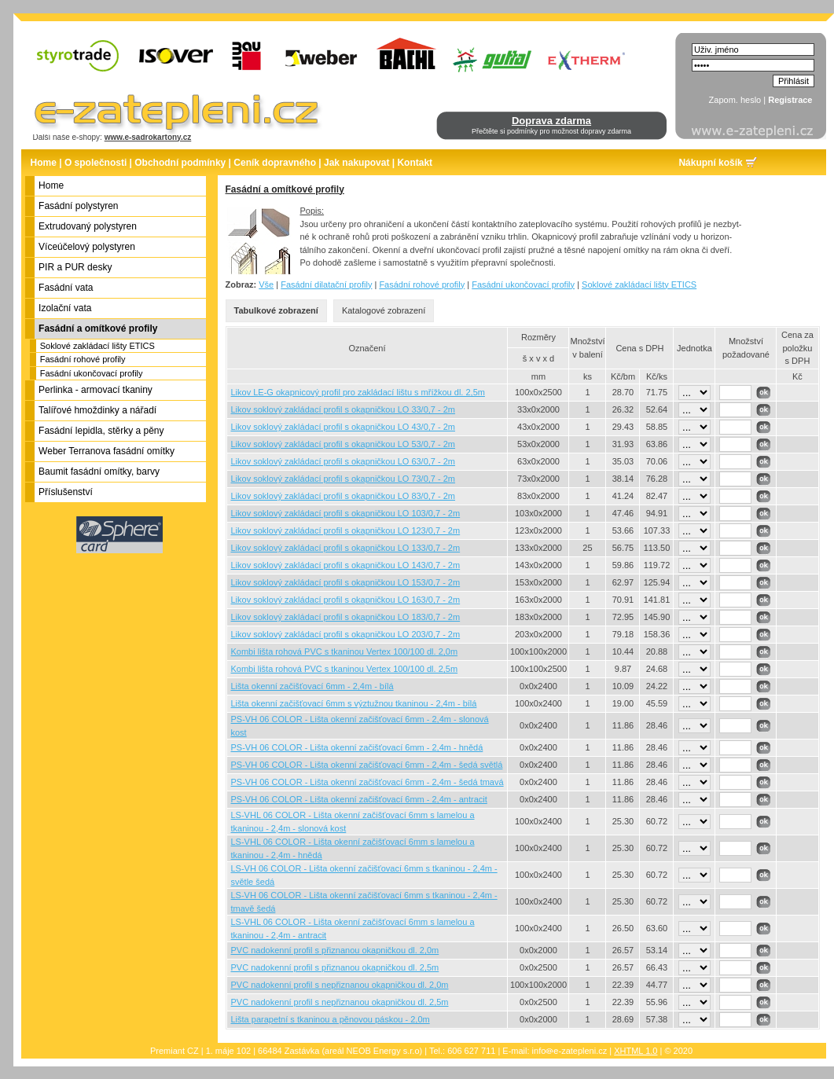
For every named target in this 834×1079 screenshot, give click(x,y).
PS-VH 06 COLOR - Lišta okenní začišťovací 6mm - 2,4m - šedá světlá (367, 764)
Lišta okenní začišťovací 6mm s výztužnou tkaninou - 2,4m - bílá (354, 703)
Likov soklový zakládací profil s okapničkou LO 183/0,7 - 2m (346, 617)
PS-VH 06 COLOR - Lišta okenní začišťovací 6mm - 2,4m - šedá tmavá (367, 782)
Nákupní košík (710, 162)
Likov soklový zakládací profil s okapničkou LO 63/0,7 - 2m (343, 461)
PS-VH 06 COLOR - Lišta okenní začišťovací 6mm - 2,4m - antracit (359, 799)
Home (44, 162)
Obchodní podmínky (180, 162)
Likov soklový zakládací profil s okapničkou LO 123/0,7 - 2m (346, 530)
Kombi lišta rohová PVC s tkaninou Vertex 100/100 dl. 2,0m (344, 651)
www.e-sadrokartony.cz (148, 137)
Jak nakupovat (356, 162)
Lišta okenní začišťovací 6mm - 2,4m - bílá (312, 686)
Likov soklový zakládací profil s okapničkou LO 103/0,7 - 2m (346, 513)
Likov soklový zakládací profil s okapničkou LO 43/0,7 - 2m (343, 426)
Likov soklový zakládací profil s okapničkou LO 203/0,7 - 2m (346, 634)
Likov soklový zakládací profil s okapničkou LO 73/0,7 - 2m (343, 478)
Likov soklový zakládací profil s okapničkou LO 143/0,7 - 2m (346, 565)
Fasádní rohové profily (83, 359)
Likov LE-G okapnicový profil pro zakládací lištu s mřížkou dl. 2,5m (358, 392)
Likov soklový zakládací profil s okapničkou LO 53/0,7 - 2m (343, 444)
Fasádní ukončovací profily (91, 373)
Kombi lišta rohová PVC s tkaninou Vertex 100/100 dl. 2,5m (344, 668)
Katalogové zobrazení (383, 310)
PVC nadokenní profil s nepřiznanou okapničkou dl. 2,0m (340, 984)
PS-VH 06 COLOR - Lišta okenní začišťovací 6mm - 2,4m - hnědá (357, 747)
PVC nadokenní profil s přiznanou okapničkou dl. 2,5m (335, 967)
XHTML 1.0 (635, 1050)
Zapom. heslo (735, 100)
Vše (266, 284)
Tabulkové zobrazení (276, 310)
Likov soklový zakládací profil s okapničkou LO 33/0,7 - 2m (343, 409)
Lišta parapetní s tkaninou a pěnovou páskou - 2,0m (330, 1019)
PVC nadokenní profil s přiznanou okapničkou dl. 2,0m (335, 950)
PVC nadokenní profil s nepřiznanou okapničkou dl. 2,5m (340, 1002)
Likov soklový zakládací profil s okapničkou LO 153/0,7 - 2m (346, 582)
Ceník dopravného (274, 162)
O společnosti (95, 162)
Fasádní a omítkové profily (285, 189)
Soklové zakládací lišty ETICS (97, 345)
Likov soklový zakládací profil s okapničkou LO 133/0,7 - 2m (346, 547)
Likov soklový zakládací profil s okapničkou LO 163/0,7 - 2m (346, 599)
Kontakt (414, 162)
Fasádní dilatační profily (326, 284)
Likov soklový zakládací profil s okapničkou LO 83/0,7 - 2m (343, 496)
